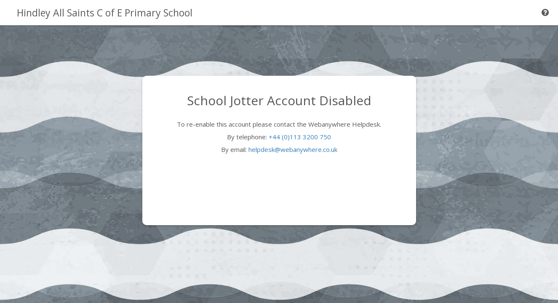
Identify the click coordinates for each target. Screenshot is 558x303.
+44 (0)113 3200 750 (300, 137)
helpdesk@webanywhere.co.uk (292, 149)
